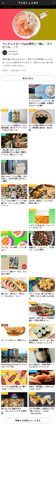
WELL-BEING (33, 371)
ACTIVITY (4, 110)
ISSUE (4, 161)
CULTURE (32, 86)
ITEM (3, 135)
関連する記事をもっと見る (28, 420)
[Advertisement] (28, 454)
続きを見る (28, 78)
